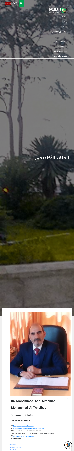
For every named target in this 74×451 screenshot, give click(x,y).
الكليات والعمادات (61, 26)
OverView (13, 444)
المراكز (64, 36)
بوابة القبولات (62, 46)
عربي (68, 398)
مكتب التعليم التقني (60, 51)
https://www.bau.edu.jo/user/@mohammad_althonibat (28, 428)
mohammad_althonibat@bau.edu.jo (23, 436)
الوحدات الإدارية (61, 41)
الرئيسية (64, 16)
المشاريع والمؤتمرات (60, 56)
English (15, 3)
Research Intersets (15, 447)
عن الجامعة (63, 21)
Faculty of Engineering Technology (23, 425)
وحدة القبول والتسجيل (59, 31)
